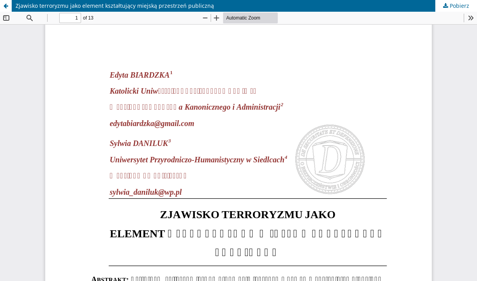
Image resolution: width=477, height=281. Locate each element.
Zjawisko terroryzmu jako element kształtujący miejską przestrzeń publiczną (115, 5)
